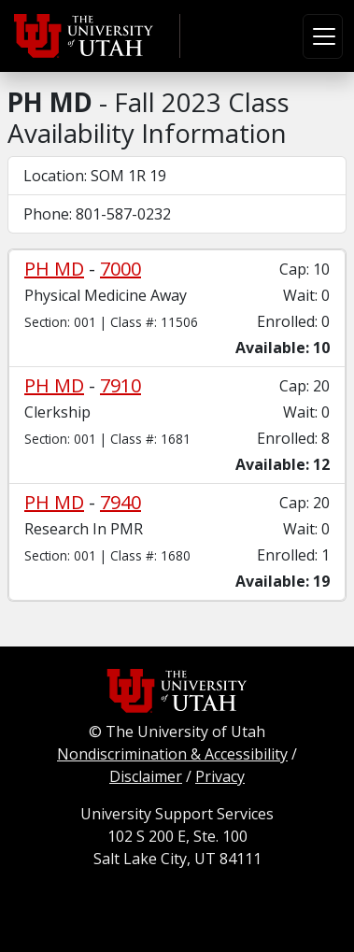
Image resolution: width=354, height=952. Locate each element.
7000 (120, 268)
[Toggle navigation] (323, 36)
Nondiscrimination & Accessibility (172, 754)
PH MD (54, 268)
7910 (120, 385)
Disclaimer (145, 776)
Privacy (220, 776)
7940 (120, 502)
